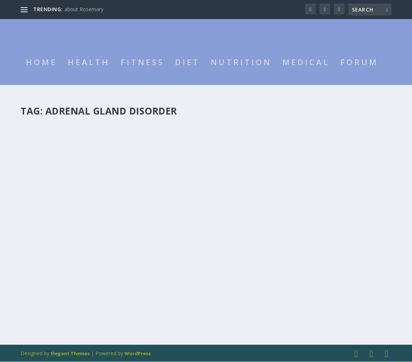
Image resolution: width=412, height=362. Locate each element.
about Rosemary (83, 9)
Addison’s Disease (56, 201)
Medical (306, 71)
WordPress (138, 353)
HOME (41, 71)
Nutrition (241, 71)
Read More (46, 307)
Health (89, 71)
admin (40, 212)
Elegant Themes (70, 353)
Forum (359, 71)
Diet (187, 71)
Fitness (142, 71)
